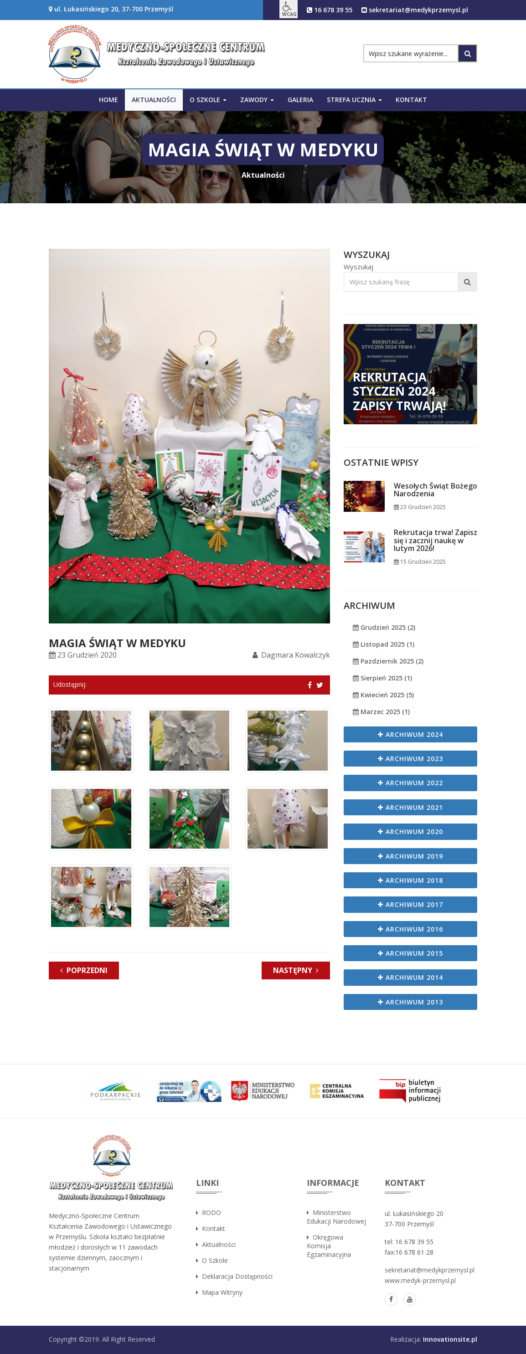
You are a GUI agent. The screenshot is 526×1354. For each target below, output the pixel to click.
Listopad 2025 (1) (383, 644)
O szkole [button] (208, 99)
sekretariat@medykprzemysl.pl (414, 9)
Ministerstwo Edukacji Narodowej (336, 1216)
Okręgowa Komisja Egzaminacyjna (329, 1246)
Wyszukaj (358, 266)
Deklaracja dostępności (234, 1276)
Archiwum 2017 (410, 904)
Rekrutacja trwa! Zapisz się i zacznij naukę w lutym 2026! (435, 541)
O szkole (212, 1260)
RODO (208, 1212)
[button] (287, 9)
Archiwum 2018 (410, 880)
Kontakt (411, 99)
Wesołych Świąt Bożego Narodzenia (435, 490)
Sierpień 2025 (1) (382, 678)
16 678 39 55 (328, 9)
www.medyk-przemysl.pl (420, 1280)
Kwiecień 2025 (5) (383, 694)
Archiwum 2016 (410, 929)
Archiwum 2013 (410, 1002)
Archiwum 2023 (410, 758)
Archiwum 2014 (410, 977)
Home (108, 99)
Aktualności (154, 99)
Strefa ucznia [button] (354, 99)
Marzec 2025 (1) (381, 711)
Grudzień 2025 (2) (384, 627)
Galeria (300, 99)
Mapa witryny (219, 1292)
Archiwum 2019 (410, 856)
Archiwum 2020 (410, 831)
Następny (296, 970)
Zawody (257, 99)
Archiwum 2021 (410, 807)
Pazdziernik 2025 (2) (388, 661)
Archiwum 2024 (410, 734)
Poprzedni (84, 970)
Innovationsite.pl (450, 1339)
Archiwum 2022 (410, 782)
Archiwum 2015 (410, 953)
